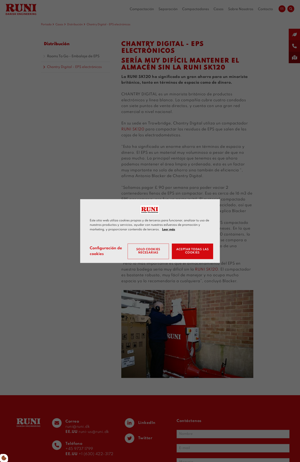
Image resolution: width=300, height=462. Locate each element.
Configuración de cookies (106, 251)
